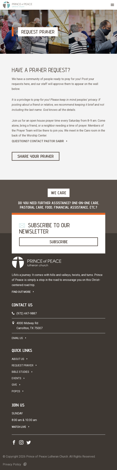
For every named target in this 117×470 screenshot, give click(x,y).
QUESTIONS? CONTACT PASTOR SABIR (38, 141)
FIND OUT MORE (21, 291)
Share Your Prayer (35, 156)
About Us (18, 359)
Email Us (17, 338)
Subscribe (59, 241)
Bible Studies (20, 371)
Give (14, 384)
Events (16, 378)
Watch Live (19, 426)
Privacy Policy (12, 464)
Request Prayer (22, 365)
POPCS (16, 391)
